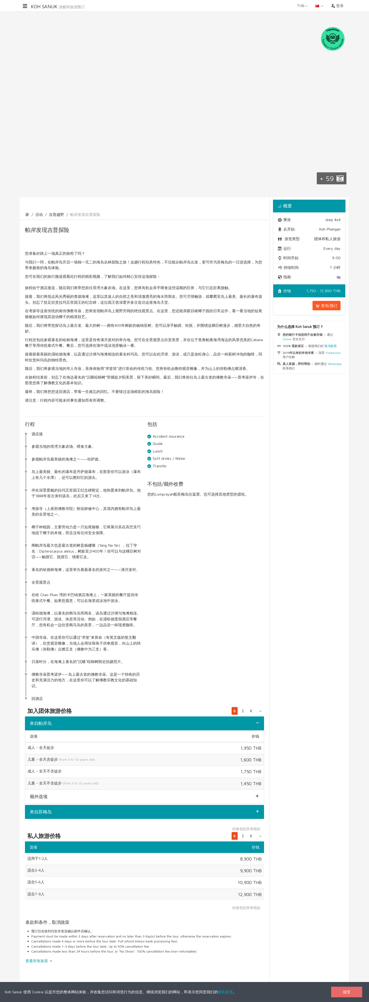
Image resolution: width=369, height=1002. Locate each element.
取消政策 (331, 346)
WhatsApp (334, 364)
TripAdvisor (333, 353)
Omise (287, 339)
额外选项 (39, 796)
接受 (346, 992)
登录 (337, 6)
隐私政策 (225, 992)
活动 (39, 214)
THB (302, 6)
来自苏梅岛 (41, 811)
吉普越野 (56, 214)
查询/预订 (326, 305)
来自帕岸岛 (41, 723)
